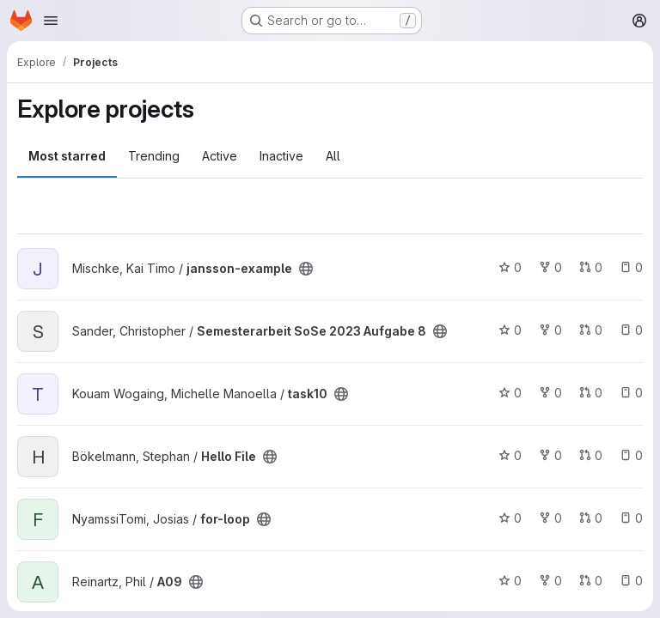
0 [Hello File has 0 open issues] (631, 455)
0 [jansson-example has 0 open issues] (631, 267)
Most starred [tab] (67, 155)
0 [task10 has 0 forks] (550, 392)
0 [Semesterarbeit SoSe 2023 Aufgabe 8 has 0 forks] (550, 330)
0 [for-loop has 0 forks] (550, 518)
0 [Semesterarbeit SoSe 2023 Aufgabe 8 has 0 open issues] (631, 330)
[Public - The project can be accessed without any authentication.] (306, 269)
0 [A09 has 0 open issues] (631, 580)
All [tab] (333, 155)
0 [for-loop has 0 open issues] (631, 518)
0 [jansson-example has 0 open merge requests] (590, 267)
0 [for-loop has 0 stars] (510, 518)
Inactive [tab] (281, 155)
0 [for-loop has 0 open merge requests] (590, 518)
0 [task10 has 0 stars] (510, 392)
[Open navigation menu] (50, 20)
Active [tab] (219, 155)
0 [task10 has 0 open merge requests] (590, 392)
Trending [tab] (154, 155)
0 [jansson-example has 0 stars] (510, 267)
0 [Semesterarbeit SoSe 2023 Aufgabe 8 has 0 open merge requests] (590, 330)
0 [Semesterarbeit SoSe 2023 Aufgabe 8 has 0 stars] (510, 330)
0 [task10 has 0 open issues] (631, 392)
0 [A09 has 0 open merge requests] (590, 580)
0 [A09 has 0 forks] (550, 580)
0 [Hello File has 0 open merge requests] (590, 455)
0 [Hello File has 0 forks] (550, 455)
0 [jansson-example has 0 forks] (550, 267)
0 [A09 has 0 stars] (510, 580)
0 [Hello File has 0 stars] (510, 455)
